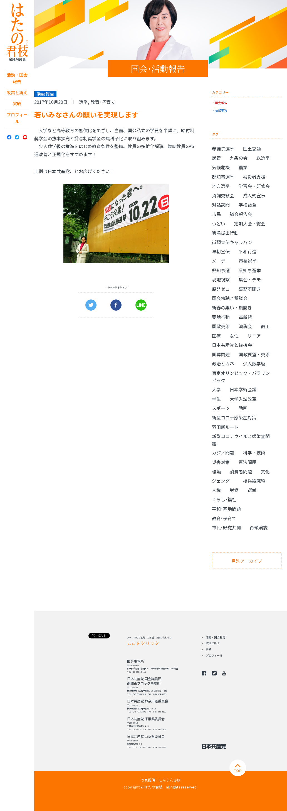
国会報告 (221, 102)
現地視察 (221, 279)
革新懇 (245, 317)
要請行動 (221, 317)
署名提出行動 (225, 232)
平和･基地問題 (226, 508)
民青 (216, 157)
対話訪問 (221, 204)
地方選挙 (221, 186)
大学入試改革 (243, 398)
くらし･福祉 (224, 499)
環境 (216, 471)
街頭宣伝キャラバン (232, 242)
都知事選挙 (223, 176)
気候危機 (221, 167)
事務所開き (250, 289)
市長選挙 (247, 260)
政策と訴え (17, 93)
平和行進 (247, 251)
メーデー (221, 260)
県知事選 (221, 270)
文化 (265, 471)
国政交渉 (221, 326)
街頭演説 (259, 527)
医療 (216, 335)
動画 (243, 408)
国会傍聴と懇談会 (230, 298)
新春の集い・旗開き (232, 307)
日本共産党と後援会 (232, 344)
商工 (265, 326)
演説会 (245, 326)
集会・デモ (250, 279)
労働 (234, 490)
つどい (218, 223)
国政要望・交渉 (254, 354)
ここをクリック (143, 643)
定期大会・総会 (249, 223)
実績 (17, 105)
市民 (216, 214)
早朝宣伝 (221, 251)
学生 (216, 398)
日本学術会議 (243, 389)
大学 (216, 389)
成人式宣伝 (254, 195)
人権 (216, 490)
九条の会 (239, 157)
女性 (234, 335)
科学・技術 (254, 452)
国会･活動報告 (158, 68)
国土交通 (252, 148)
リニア (254, 335)
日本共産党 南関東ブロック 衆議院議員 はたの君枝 (17, 32)
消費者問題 (241, 471)
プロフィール (17, 120)
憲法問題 (247, 462)
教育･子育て (103, 102)
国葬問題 (221, 354)
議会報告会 (241, 214)
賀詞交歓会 (223, 195)
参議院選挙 (223, 148)
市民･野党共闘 (226, 527)
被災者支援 (254, 176)
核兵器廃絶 (254, 480)
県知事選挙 (250, 270)
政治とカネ (223, 363)
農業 (243, 167)
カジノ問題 (223, 452)
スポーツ (221, 408)
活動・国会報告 (17, 78)
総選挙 (263, 157)
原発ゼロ (221, 289)
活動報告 (221, 110)
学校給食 (247, 204)
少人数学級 (254, 363)
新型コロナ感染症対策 (234, 417)
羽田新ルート (225, 427)
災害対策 (221, 462)
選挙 (83, 102)
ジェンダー (223, 480)
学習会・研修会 (254, 186)
